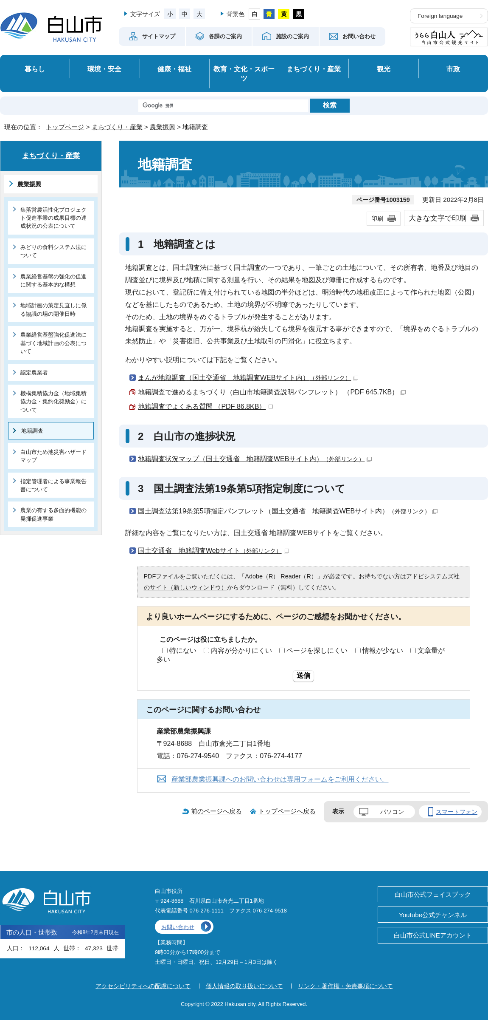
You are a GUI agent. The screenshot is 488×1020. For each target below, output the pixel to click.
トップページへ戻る (287, 811)
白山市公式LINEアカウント (433, 935)
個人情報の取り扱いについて (244, 986)
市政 (453, 69)
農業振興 (162, 126)
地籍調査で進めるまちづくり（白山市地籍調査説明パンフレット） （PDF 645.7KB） (272, 392)
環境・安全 (104, 69)
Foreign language (440, 16)
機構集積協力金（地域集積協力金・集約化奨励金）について (53, 401)
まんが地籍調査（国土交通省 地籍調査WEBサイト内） (248, 377)
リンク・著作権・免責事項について (345, 986)
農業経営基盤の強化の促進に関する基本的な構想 (53, 280)
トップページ (65, 126)
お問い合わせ (177, 927)
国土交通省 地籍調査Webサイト (213, 550)
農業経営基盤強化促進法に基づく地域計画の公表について (53, 343)
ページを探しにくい (317, 650)
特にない (182, 650)
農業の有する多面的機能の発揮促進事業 (53, 514)
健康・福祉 (174, 69)
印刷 (377, 218)
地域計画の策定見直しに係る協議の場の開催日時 (53, 309)
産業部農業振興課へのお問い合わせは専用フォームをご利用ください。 (280, 779)
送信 (303, 675)
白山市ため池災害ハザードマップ (53, 456)
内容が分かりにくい (241, 650)
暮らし (35, 69)
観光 (383, 69)
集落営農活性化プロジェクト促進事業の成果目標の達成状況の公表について (53, 218)
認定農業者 (34, 372)
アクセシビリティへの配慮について (143, 986)
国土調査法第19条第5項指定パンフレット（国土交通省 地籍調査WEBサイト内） (288, 511)
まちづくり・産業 (313, 69)
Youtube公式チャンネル (433, 914)
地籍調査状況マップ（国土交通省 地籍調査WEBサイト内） (255, 458)
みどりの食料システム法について (53, 251)
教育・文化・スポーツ (244, 73)
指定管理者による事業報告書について (53, 485)
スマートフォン (456, 811)
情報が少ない (382, 650)
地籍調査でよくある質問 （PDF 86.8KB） (205, 406)
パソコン (392, 811)
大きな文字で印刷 (437, 218)
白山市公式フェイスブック (433, 894)
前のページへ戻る (216, 811)
